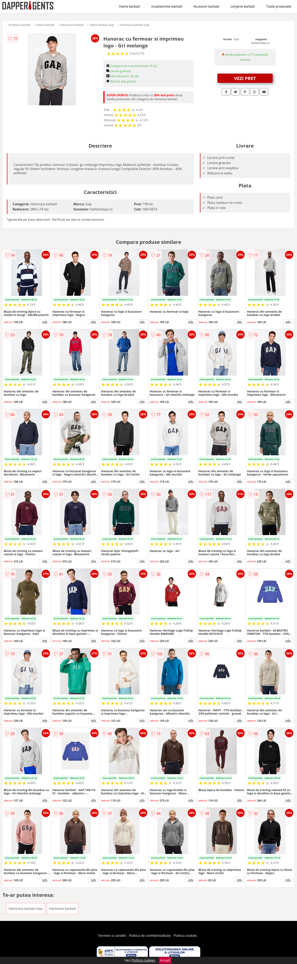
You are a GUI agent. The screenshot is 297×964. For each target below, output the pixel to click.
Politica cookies (185, 935)
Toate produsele (278, 6)
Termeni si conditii (112, 935)
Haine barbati (129, 6)
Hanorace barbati (72, 25)
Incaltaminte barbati (166, 6)
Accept (165, 960)
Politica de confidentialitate (150, 935)
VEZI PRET (245, 78)
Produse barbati (19, 25)
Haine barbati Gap (101, 25)
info (44, 322)
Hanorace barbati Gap (134, 25)
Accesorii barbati (206, 6)
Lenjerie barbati (243, 6)
